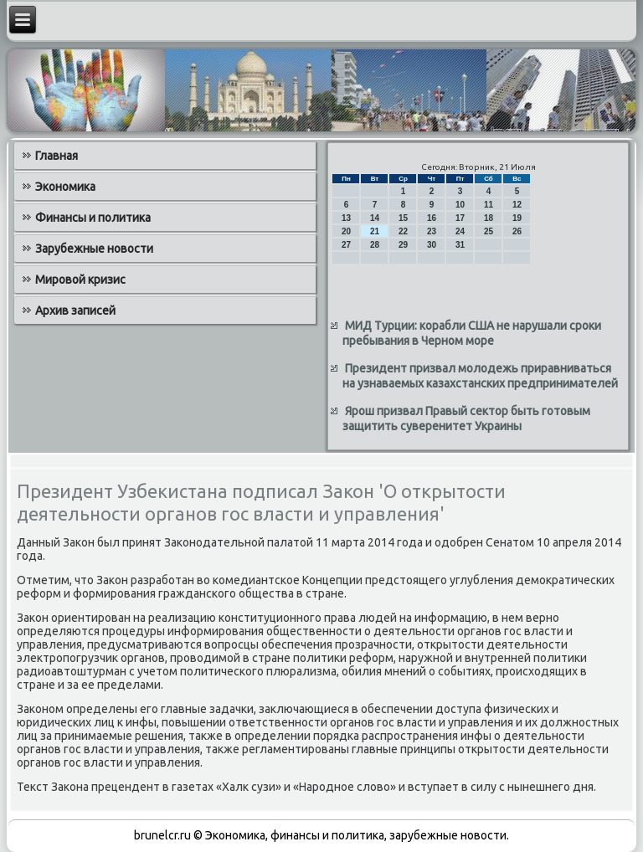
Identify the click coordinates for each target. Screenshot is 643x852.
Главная (56, 155)
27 (346, 244)
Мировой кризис (80, 279)
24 (460, 231)
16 (431, 218)
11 (488, 204)
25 (488, 231)
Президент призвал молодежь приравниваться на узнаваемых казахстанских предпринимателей (480, 376)
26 (517, 231)
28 (374, 244)
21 (374, 231)
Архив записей (75, 310)
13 (346, 218)
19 (517, 218)
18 (488, 218)
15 (403, 218)
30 (431, 244)
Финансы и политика (93, 217)
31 (460, 244)
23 (431, 231)
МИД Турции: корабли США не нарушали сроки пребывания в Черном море (471, 333)
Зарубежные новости (94, 248)
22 (403, 231)
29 (403, 244)
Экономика (65, 186)
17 (460, 218)
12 (517, 204)
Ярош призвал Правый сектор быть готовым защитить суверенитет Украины (466, 418)
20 (346, 231)
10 (460, 204)
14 (374, 218)
